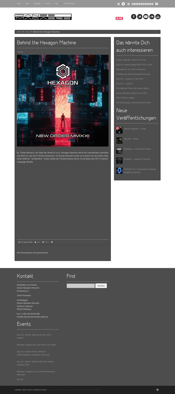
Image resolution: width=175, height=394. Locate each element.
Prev (128, 4)
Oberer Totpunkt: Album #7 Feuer (131, 60)
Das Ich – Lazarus (124, 83)
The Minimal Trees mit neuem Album (132, 88)
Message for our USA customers (130, 69)
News (27, 3)
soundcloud (152, 16)
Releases (37, 3)
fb (133, 16)
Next (118, 4)
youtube (158, 16)
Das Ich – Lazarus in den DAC (129, 79)
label (38, 242)
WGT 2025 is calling (125, 98)
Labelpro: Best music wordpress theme (31, 390)
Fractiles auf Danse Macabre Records (133, 74)
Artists (47, 3)
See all (20, 379)
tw (139, 16)
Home (19, 3)
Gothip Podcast (69, 3)
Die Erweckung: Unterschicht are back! (133, 102)
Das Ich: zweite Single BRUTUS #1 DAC (134, 64)
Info (58, 3)
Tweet (20, 52)
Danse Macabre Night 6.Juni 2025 (131, 93)
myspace (145, 16)
